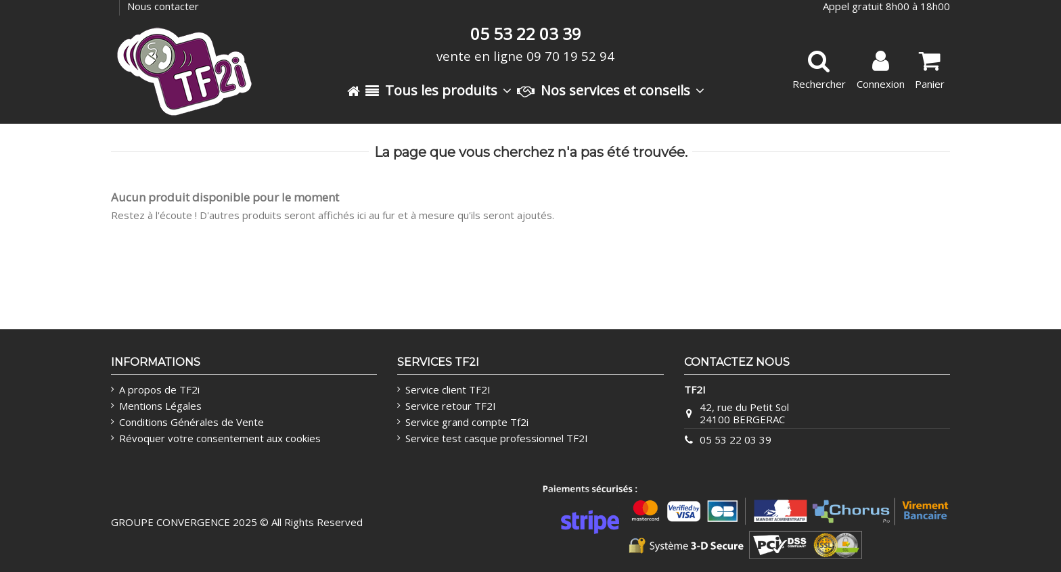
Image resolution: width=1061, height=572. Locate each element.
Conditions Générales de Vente (191, 422)
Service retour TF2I (450, 406)
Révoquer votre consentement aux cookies (220, 438)
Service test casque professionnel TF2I (496, 438)
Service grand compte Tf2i (466, 422)
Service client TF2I (448, 389)
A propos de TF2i (159, 389)
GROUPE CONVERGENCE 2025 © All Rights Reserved (237, 522)
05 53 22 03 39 (735, 439)
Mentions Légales (160, 406)
